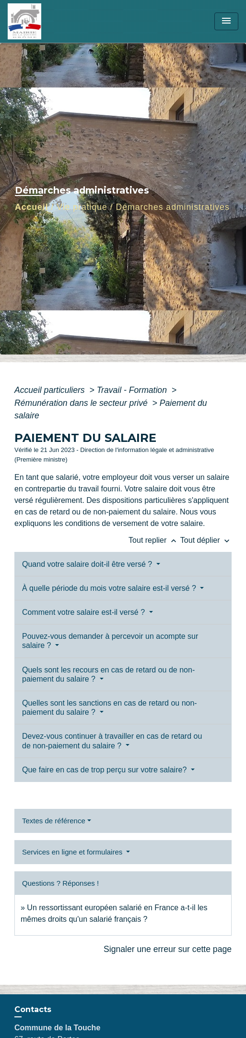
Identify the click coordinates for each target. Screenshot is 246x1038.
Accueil (31, 207)
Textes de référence (53, 821)
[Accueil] (44, 21)
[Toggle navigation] (226, 21)
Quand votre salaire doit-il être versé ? (88, 564)
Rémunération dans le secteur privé (82, 403)
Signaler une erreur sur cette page (168, 949)
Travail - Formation (133, 390)
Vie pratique (82, 207)
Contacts (32, 1009)
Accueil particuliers (50, 390)
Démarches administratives (173, 207)
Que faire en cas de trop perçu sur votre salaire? (105, 770)
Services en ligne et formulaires (73, 852)
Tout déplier (206, 540)
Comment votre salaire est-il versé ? (84, 612)
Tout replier (154, 540)
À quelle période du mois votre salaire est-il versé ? (110, 588)
